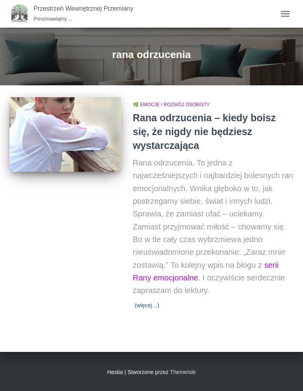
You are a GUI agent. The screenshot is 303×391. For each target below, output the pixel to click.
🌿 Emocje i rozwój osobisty (171, 104)
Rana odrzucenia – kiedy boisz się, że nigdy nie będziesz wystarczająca (204, 131)
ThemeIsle (183, 372)
